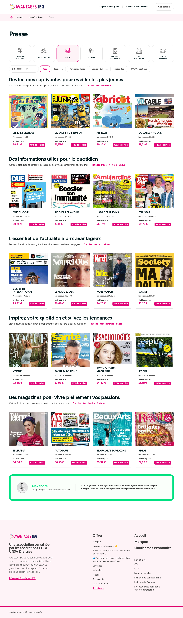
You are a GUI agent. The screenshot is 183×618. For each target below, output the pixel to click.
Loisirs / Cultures (100, 69)
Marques (97, 542)
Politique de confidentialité (147, 578)
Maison (96, 575)
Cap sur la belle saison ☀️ (105, 546)
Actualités (119, 69)
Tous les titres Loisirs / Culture (88, 403)
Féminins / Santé (77, 69)
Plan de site (140, 560)
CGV (136, 569)
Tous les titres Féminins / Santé (105, 324)
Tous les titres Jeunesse (98, 86)
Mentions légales (142, 573)
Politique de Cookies (144, 582)
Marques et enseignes (108, 7)
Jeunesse (58, 69)
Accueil (19, 17)
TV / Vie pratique (139, 69)
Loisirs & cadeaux (36, 17)
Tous (45, 69)
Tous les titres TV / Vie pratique (108, 165)
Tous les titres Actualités (97, 245)
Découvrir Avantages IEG (22, 578)
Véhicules (97, 570)
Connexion (164, 7)
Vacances (97, 566)
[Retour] (11, 17)
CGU (136, 564)
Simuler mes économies (137, 7)
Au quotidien (99, 579)
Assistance (98, 588)
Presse (51, 17)
